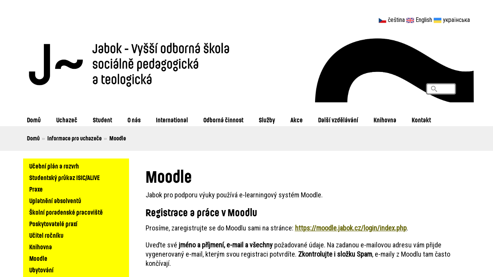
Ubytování (41, 270)
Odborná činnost (223, 119)
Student (102, 119)
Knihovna (385, 119)
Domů (34, 119)
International (172, 119)
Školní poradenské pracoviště (66, 212)
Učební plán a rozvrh (54, 166)
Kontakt (421, 119)
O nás (134, 119)
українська (456, 19)
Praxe (36, 189)
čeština (396, 19)
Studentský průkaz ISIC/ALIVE (64, 177)
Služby (267, 119)
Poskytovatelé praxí (53, 223)
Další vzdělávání (338, 119)
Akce (296, 119)
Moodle (38, 258)
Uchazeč (66, 119)
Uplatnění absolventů (55, 200)
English (424, 19)
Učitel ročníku (46, 235)
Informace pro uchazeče (74, 138)
